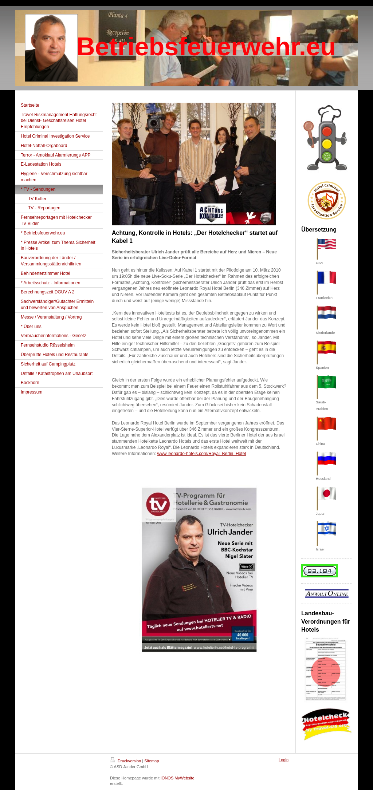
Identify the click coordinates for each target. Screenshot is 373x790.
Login (283, 760)
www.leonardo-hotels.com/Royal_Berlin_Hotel (201, 453)
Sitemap (151, 761)
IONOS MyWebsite (178, 778)
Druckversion (126, 761)
